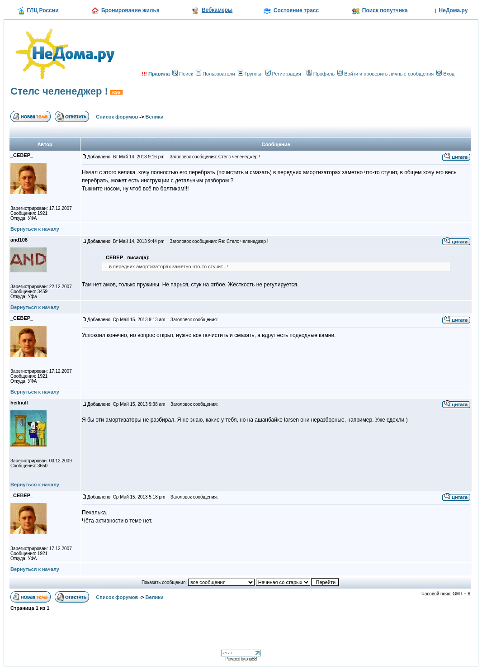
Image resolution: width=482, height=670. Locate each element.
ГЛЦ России (43, 10)
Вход (445, 73)
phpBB (251, 658)
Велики (155, 116)
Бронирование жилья (130, 10)
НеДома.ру (453, 10)
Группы (249, 73)
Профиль (321, 73)
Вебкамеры (217, 10)
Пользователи (215, 73)
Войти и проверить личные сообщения (385, 73)
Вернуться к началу (34, 229)
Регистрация (283, 73)
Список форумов (117, 116)
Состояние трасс (296, 10)
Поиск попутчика (385, 10)
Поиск (182, 73)
